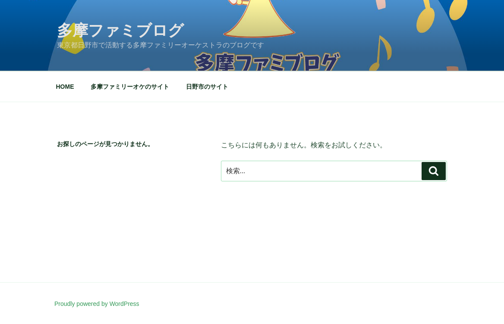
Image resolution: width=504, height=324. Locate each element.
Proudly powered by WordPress (96, 303)
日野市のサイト (207, 86)
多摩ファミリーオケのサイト (130, 86)
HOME (65, 86)
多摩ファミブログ (120, 30)
